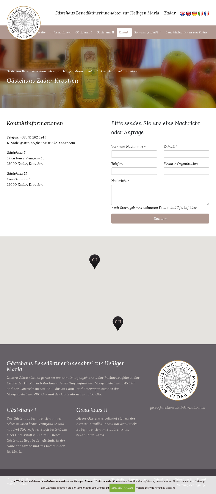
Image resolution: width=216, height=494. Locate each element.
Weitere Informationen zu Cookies (155, 487)
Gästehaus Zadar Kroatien (119, 71)
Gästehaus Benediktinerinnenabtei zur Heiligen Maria (66, 366)
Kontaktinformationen (35, 123)
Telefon (117, 163)
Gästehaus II (105, 32)
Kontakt (124, 32)
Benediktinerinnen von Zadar (186, 32)
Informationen (60, 32)
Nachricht (119, 180)
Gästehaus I (83, 32)
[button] (94, 261)
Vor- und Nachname (127, 146)
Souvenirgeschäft (146, 32)
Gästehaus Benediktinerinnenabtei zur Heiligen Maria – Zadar (51, 71)
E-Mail (169, 146)
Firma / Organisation (181, 163)
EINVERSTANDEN (122, 487)
